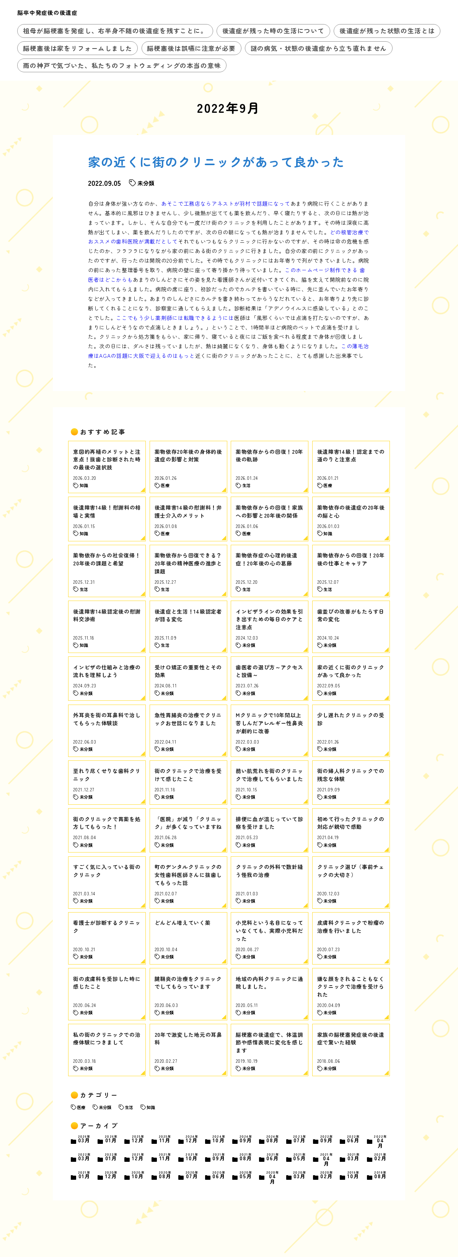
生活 (129, 1107)
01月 (111, 1139)
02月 (380, 1157)
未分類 (105, 1107)
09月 (246, 1139)
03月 (84, 1139)
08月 (273, 1139)
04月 (380, 1141)
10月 (219, 1139)
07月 (299, 1139)
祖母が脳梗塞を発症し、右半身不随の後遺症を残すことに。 (115, 30)
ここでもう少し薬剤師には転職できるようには (175, 318)
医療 (81, 1107)
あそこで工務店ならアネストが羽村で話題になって (225, 203)
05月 (299, 1157)
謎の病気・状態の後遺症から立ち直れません (319, 48)
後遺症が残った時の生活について (273, 30)
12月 (138, 1139)
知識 (151, 1107)
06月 (353, 1139)
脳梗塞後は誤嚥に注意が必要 (191, 48)
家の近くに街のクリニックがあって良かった (216, 161)
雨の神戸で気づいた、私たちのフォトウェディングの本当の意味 (122, 65)
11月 (165, 1139)
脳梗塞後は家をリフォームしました (77, 48)
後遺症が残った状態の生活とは (387, 30)
